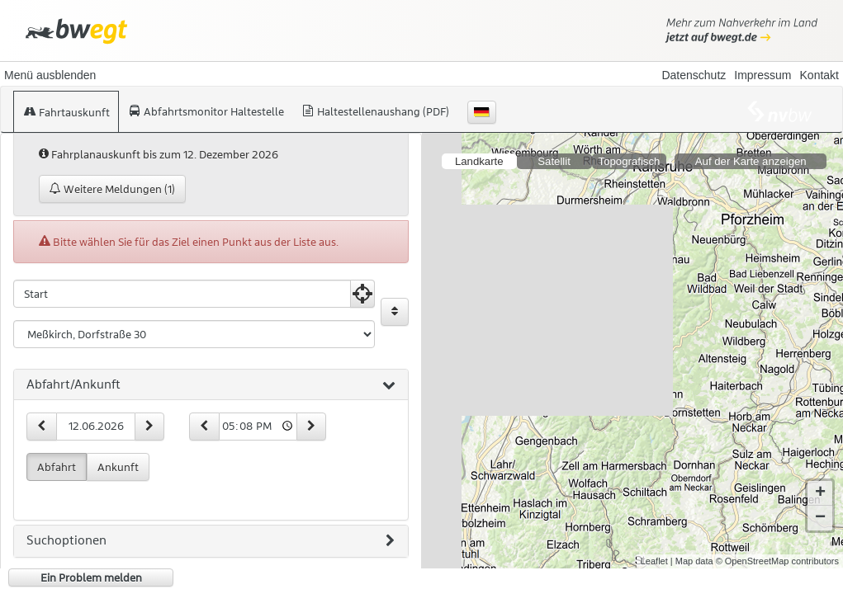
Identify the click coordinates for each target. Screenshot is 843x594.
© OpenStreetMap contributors (777, 561)
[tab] (211, 385)
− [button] (820, 518)
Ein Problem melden (91, 577)
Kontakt (819, 75)
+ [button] (820, 493)
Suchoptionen (210, 541)
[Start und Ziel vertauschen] (395, 312)
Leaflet (654, 561)
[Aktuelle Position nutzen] (362, 294)
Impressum (762, 75)
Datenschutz (693, 75)
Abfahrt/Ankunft (210, 385)
